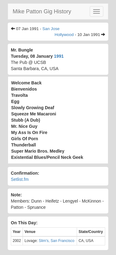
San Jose (51, 28)
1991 (59, 56)
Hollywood (64, 34)
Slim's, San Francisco (56, 241)
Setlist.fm (20, 179)
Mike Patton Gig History (42, 11)
